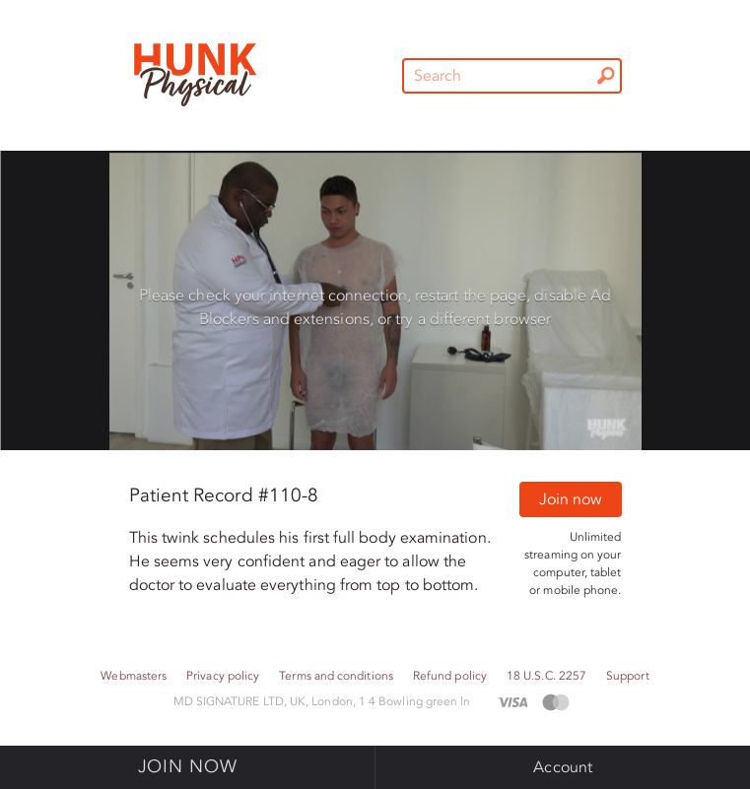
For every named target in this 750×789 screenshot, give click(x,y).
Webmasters (134, 676)
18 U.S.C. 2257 (546, 676)
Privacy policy (222, 676)
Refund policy (450, 676)
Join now (570, 499)
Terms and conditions (336, 676)
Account (562, 767)
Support (627, 676)
